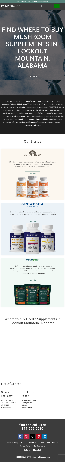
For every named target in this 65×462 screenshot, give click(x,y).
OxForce (27, 450)
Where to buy (12, 442)
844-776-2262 (32, 428)
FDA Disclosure (39, 446)
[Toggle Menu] (57, 6)
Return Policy (52, 442)
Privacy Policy (25, 446)
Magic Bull (37, 450)
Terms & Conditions (36, 442)
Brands (23, 442)
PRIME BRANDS (27, 457)
